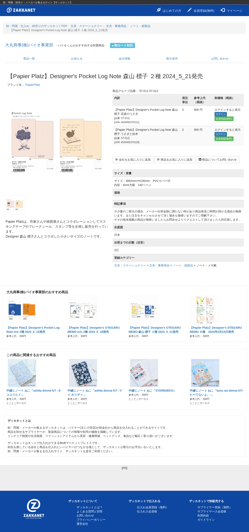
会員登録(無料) (200, 10)
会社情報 (124, 58)
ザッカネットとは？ (90, 507)
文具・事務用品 (116, 26)
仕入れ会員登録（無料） (153, 507)
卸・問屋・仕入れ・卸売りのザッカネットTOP (36, 26)
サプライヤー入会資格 (211, 511)
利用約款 (203, 515)
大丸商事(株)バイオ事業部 (29, 45)
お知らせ (77, 58)
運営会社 (82, 523)
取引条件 (172, 58)
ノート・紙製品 (140, 26)
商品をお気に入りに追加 (174, 159)
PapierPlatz (32, 84)
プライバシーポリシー (91, 519)
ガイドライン (206, 519)
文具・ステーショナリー (86, 26)
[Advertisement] (124, 479)
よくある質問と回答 (90, 511)
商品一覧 (29, 58)
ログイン (221, 114)
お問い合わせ (220, 58)
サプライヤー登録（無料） (214, 507)
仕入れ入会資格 (147, 511)
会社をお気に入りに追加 (133, 159)
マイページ (231, 10)
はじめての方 (169, 10)
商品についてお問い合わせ (218, 159)
